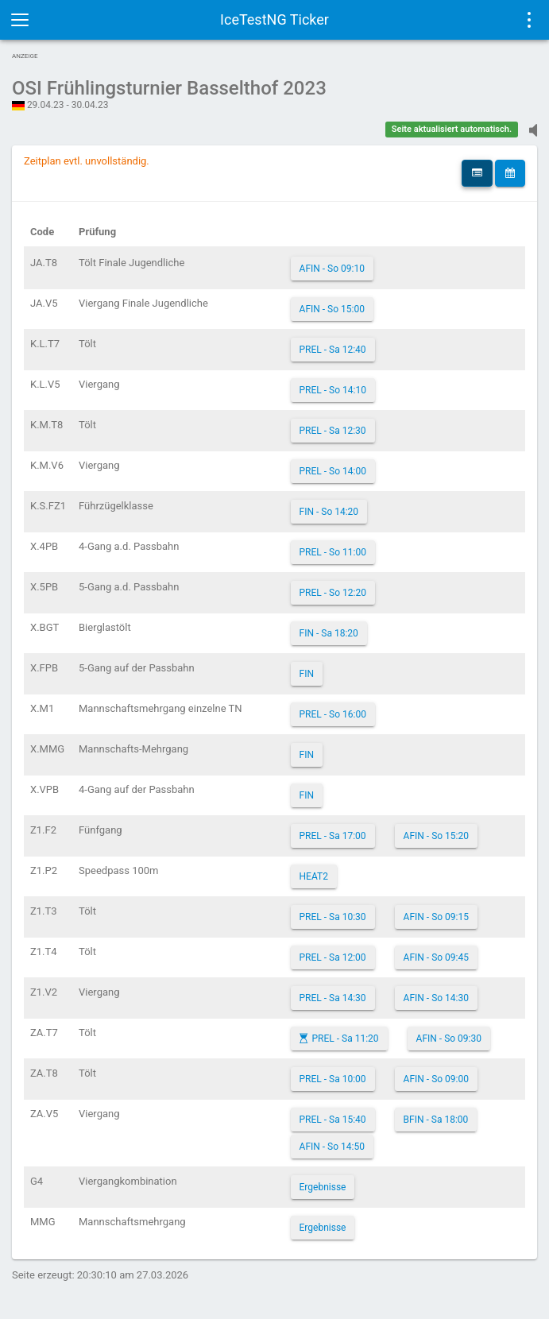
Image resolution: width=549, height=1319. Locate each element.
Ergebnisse (323, 1187)
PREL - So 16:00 (333, 714)
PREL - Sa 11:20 (345, 1038)
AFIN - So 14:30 (436, 998)
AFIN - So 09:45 (436, 957)
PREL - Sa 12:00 (333, 957)
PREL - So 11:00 (333, 552)
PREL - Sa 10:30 (333, 917)
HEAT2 (314, 876)
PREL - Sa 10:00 (333, 1079)
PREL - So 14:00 (333, 471)
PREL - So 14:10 (333, 390)
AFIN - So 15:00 (332, 309)
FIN (307, 673)
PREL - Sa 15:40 (333, 1119)
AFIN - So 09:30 (448, 1038)
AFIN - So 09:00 (436, 1079)
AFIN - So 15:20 (436, 835)
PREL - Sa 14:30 (333, 998)
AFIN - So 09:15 (436, 917)
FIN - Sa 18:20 (329, 633)
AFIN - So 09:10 (332, 268)
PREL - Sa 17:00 (333, 835)
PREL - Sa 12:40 (333, 349)
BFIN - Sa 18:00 (436, 1119)
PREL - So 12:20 (333, 592)
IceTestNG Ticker (274, 19)
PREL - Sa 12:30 (333, 430)
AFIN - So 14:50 (332, 1146)
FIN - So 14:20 (329, 511)
